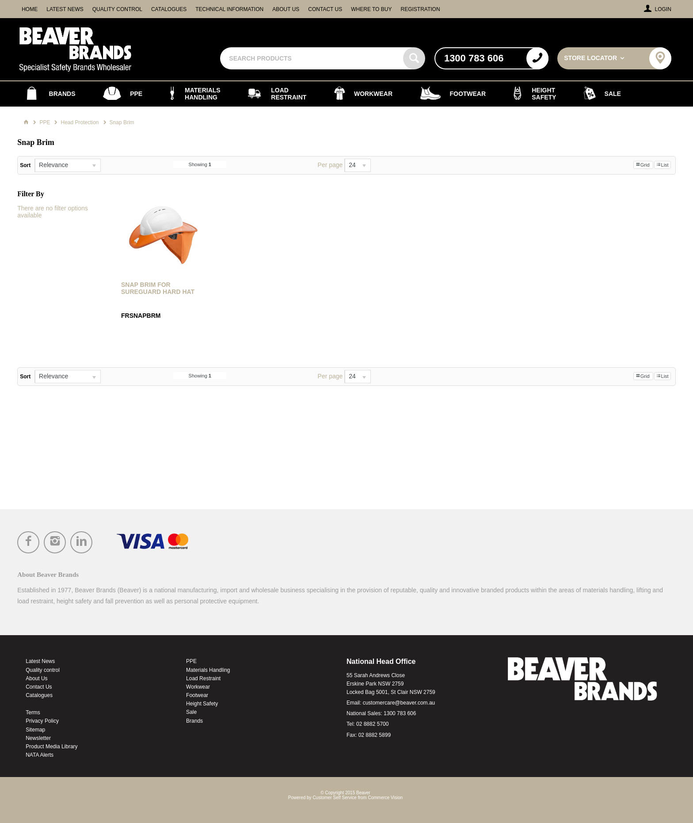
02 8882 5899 (374, 735)
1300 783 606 (400, 713)
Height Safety (202, 704)
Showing (200, 164)
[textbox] (312, 58)
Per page (330, 164)
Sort (25, 165)
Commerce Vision (385, 797)
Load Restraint (203, 678)
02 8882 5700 (372, 724)
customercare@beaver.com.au (399, 703)
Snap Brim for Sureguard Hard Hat (157, 288)
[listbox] (67, 165)
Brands (194, 721)
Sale (191, 712)
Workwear (198, 687)
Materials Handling (208, 670)
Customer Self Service (334, 797)
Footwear (197, 695)
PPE (191, 661)
